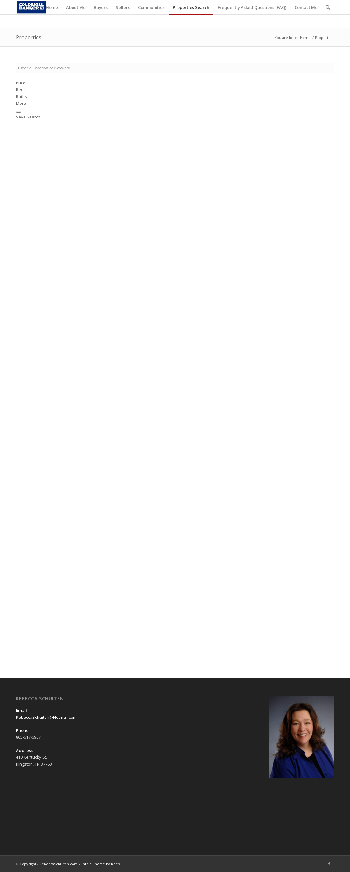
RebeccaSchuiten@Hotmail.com (46, 717)
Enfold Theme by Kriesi (101, 863)
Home (305, 37)
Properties (28, 37)
